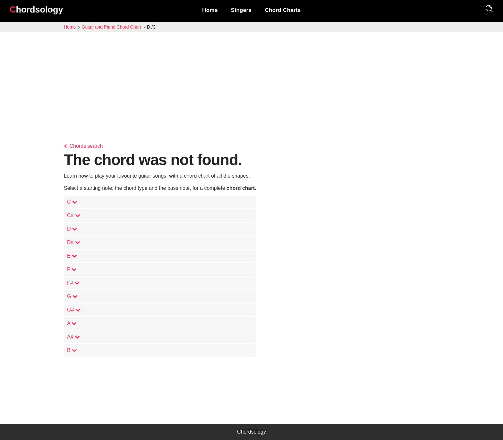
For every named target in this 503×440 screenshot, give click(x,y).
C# (73, 215)
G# (74, 309)
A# (73, 336)
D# (73, 242)
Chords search (83, 146)
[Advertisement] (251, 80)
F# (73, 283)
